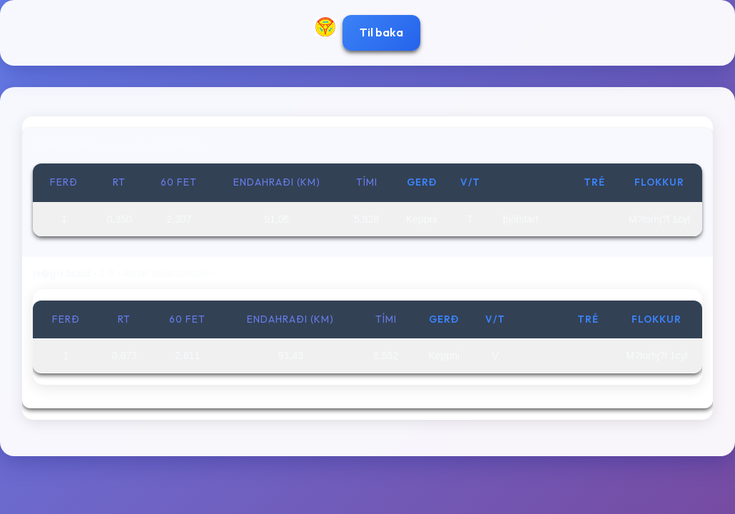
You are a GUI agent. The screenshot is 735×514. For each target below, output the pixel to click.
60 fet (179, 182)
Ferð (64, 182)
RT (119, 182)
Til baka (381, 32)
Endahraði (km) (276, 182)
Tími (366, 182)
